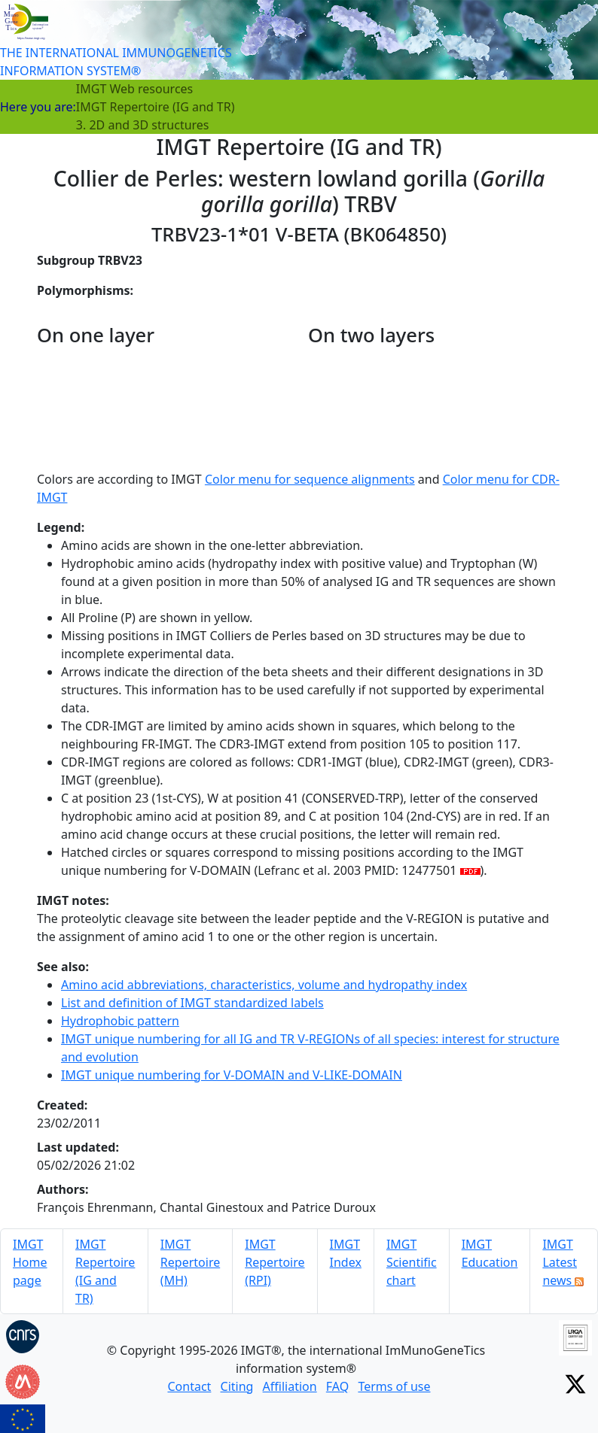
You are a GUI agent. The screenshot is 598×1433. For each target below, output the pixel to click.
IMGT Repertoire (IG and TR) (155, 107)
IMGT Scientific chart (411, 1262)
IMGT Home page (30, 1262)
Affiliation (290, 1386)
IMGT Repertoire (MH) (190, 1262)
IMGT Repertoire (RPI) (274, 1262)
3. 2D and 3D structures (142, 125)
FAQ (337, 1386)
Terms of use (394, 1386)
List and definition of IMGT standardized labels (192, 1002)
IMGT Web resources (134, 88)
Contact (189, 1386)
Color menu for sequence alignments (310, 479)
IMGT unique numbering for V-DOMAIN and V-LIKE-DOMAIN (231, 1075)
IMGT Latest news (563, 1262)
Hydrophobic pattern (120, 1021)
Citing (237, 1386)
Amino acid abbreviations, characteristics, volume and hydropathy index (264, 984)
